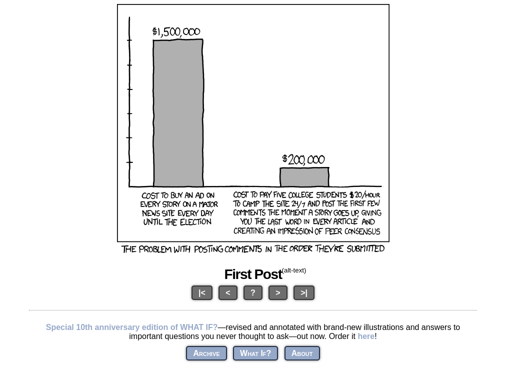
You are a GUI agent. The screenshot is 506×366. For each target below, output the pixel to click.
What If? (255, 353)
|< (202, 292)
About (302, 353)
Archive (206, 353)
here (366, 336)
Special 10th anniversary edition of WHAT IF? (132, 327)
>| (304, 292)
